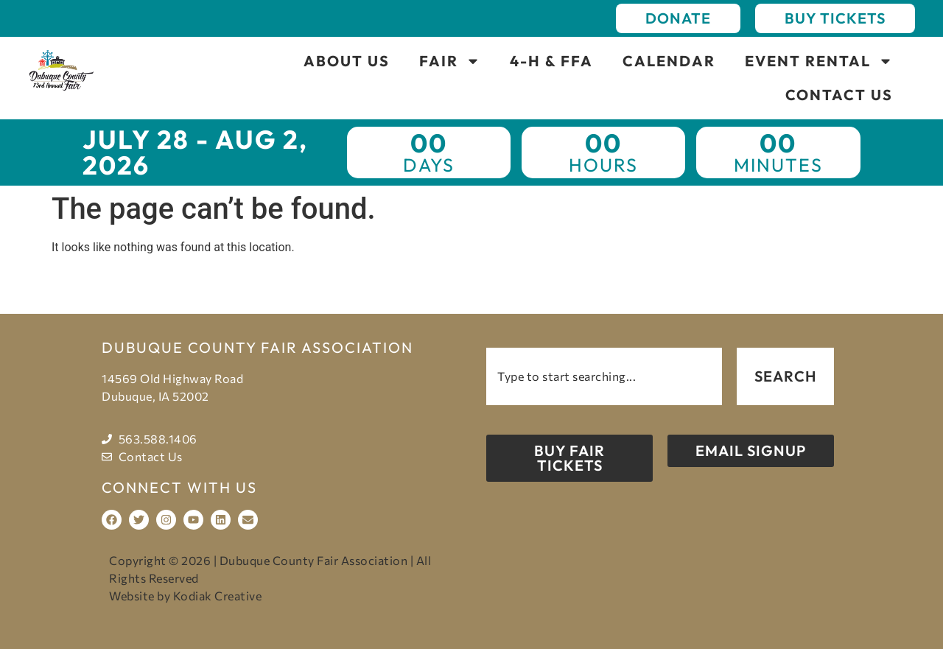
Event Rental (819, 61)
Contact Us (839, 94)
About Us (347, 61)
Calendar (669, 61)
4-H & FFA (551, 61)
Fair (449, 61)
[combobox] (604, 376)
